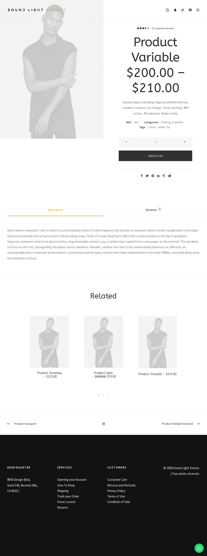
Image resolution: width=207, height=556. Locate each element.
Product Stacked (157, 389)
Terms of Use (116, 496)
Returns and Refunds (121, 485)
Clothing (165, 122)
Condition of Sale (118, 502)
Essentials (177, 122)
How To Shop (66, 485)
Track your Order (68, 496)
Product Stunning (49, 380)
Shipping (63, 491)
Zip (168, 127)
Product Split (103, 382)
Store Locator (66, 502)
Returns (62, 507)
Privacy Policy (116, 491)
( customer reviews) (163, 28)
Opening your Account (72, 480)
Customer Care (117, 480)
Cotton (152, 127)
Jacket (161, 127)
